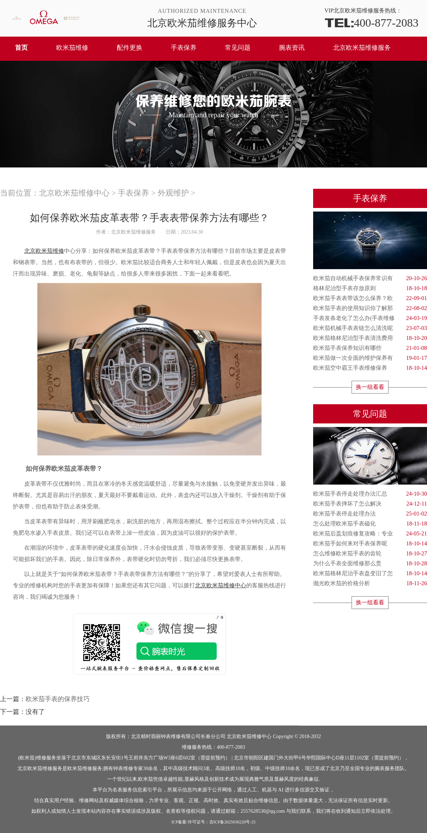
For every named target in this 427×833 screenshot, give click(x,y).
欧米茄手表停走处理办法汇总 (370, 494)
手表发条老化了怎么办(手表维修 (370, 318)
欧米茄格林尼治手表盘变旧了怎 (370, 573)
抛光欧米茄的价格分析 (370, 583)
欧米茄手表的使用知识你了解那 (370, 308)
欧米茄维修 (72, 47)
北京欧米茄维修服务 (362, 47)
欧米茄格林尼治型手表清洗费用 (370, 338)
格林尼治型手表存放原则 (370, 288)
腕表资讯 (292, 47)
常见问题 (238, 47)
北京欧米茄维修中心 (74, 192)
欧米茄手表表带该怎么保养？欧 (370, 298)
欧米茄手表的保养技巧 (58, 699)
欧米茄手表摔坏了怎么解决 (370, 504)
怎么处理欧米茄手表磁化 (370, 524)
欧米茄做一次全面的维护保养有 (370, 358)
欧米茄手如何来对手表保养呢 (370, 544)
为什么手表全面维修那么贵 (370, 563)
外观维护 (173, 192)
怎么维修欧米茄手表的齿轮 (370, 554)
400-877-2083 (371, 22)
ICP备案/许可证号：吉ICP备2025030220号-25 (214, 821)
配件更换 (129, 47)
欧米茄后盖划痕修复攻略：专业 (370, 534)
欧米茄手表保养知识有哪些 (370, 348)
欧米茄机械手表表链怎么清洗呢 (370, 328)
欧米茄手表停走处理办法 (370, 514)
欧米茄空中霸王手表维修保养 (370, 368)
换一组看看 (370, 387)
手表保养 (183, 47)
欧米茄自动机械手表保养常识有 (370, 278)
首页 (21, 47)
